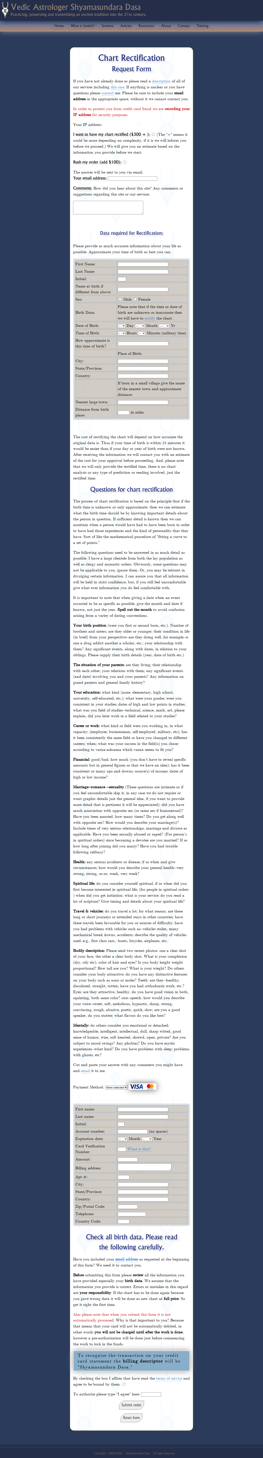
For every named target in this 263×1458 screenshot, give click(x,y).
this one (117, 87)
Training (203, 26)
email (85, 1073)
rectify (150, 320)
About (166, 26)
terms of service (169, 1381)
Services (107, 26)
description (161, 81)
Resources (146, 26)
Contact (184, 26)
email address (126, 1262)
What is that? (139, 1151)
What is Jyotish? (83, 26)
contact (107, 92)
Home (59, 26)
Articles (126, 26)
